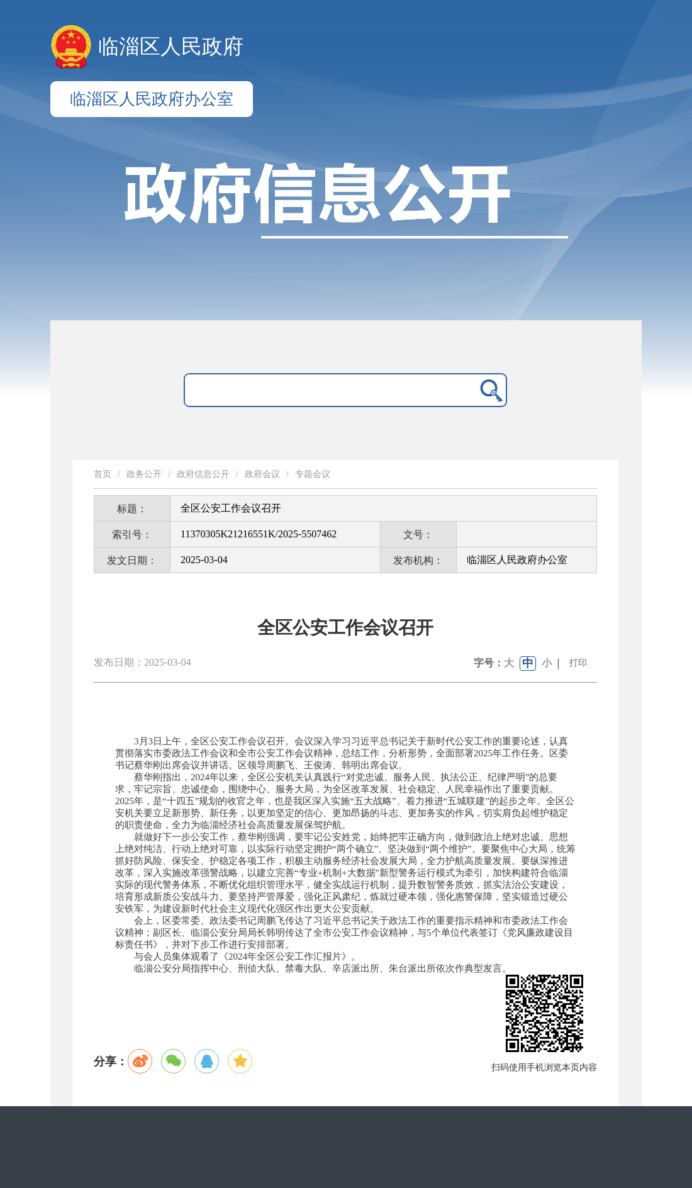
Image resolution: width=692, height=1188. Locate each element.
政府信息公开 (203, 474)
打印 (578, 663)
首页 (102, 474)
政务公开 (144, 474)
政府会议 (262, 474)
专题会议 (312, 474)
